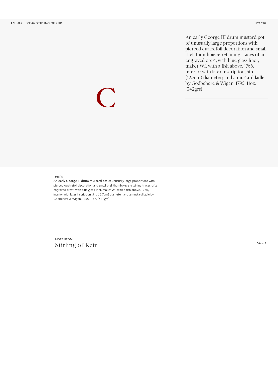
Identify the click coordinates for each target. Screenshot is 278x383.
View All (262, 243)
